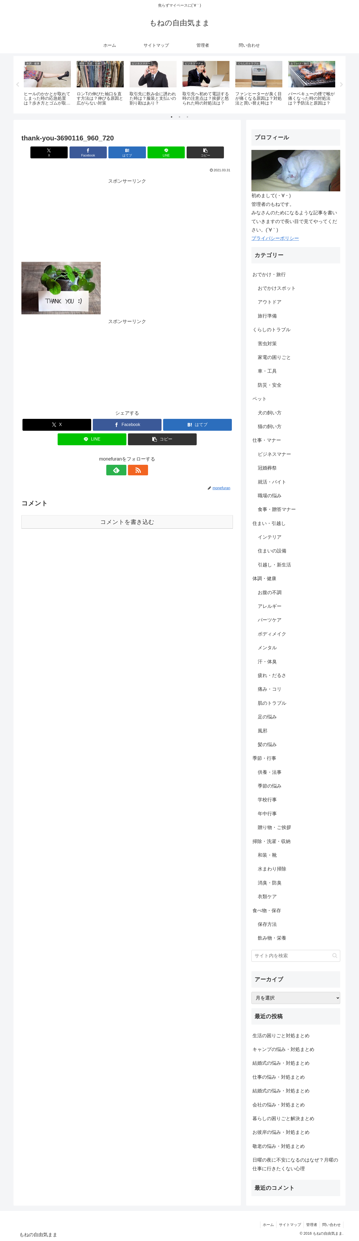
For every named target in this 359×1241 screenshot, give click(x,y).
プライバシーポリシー (275, 238)
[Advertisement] (127, 222)
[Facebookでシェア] (92, 152)
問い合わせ (331, 1225)
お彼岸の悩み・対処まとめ (281, 1132)
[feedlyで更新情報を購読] (121, 470)
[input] (295, 956)
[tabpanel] (47, 83)
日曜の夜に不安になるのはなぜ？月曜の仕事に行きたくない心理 (295, 1164)
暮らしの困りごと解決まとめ (283, 1118)
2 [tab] (179, 117)
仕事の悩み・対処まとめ (278, 1077)
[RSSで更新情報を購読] (133, 470)
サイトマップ (289, 1225)
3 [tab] (187, 117)
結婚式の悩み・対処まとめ (281, 1063)
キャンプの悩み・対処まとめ (283, 1049)
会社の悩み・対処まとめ (278, 1104)
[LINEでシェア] (163, 152)
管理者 (310, 1225)
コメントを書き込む (127, 522)
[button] (198, 152)
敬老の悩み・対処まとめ (278, 1146)
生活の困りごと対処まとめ (281, 1035)
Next (341, 84)
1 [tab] (171, 117)
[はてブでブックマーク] (127, 152)
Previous (17, 84)
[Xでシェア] (56, 152)
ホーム (266, 1225)
